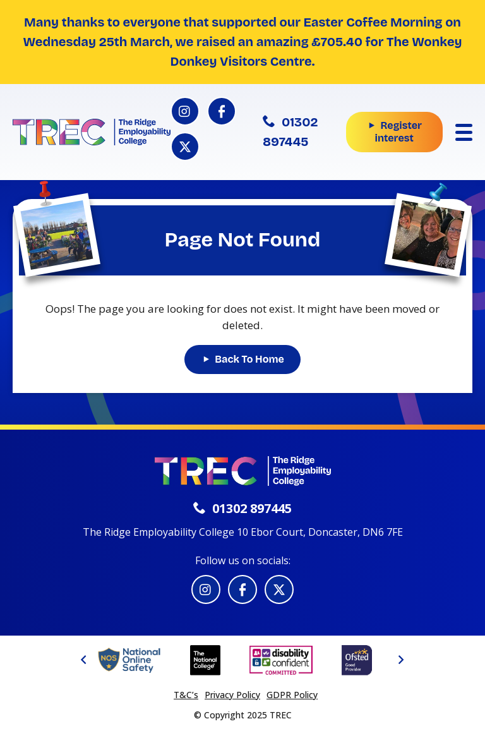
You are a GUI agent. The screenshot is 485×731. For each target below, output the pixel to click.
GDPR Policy (292, 695)
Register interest (397, 131)
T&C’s (186, 695)
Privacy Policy (232, 695)
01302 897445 (290, 131)
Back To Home (249, 359)
